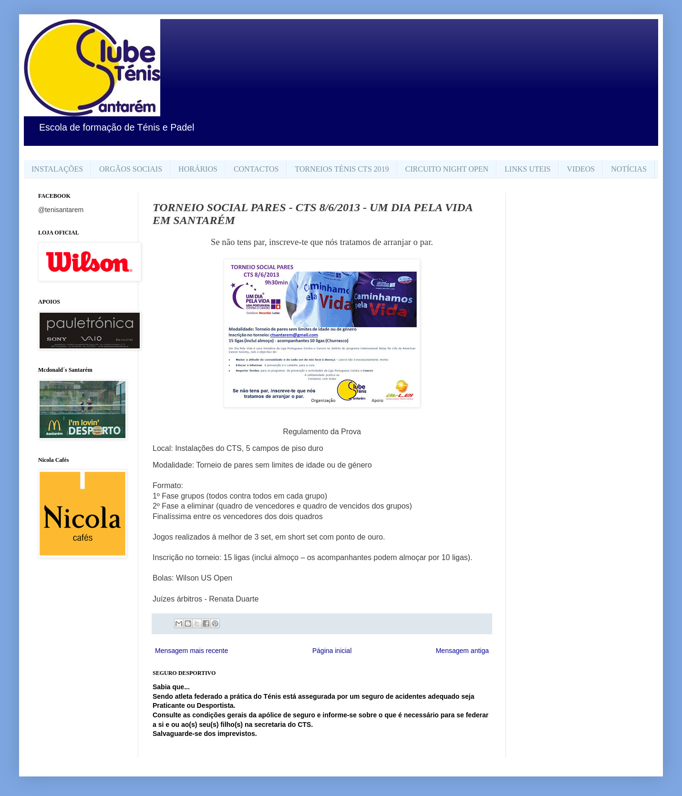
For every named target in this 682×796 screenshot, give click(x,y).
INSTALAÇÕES (57, 169)
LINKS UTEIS (527, 169)
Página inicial (332, 650)
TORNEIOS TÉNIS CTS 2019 (342, 169)
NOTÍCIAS (629, 169)
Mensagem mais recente (191, 650)
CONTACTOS (256, 169)
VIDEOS (581, 169)
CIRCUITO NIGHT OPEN (447, 169)
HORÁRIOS (197, 169)
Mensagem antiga (462, 650)
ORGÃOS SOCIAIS (130, 169)
